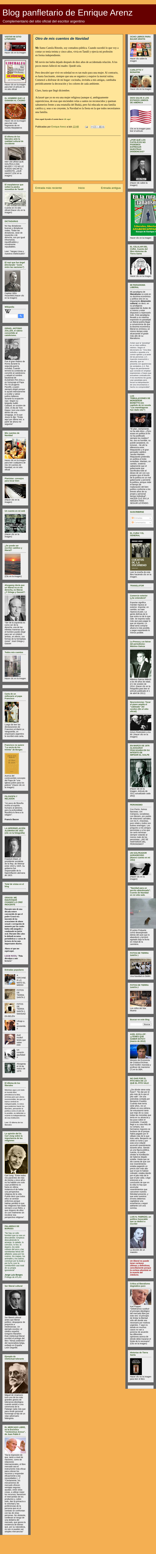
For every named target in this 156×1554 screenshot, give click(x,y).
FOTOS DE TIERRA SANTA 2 (21, 994)
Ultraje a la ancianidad (21, 1025)
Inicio (81, 187)
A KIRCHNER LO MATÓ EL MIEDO (21, 980)
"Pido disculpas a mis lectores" (14, 958)
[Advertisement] (78, 158)
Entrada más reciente (48, 187)
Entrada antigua (111, 187)
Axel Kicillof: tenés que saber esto (21, 1040)
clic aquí (67, 119)
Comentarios (139, 522)
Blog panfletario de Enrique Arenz (67, 12)
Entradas (137, 518)
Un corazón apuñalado (21, 1053)
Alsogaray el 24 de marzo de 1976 (21, 1067)
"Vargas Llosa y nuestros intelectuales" (15, 252)
